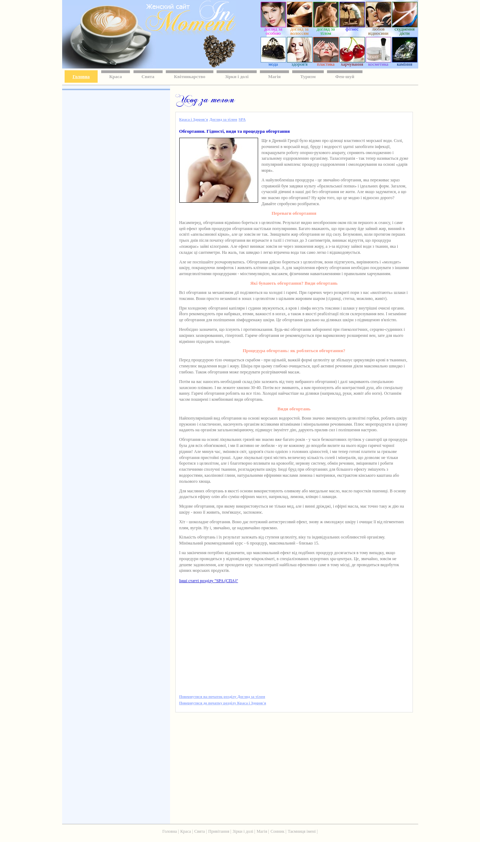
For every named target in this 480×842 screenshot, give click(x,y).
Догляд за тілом (223, 119)
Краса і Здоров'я (193, 119)
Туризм (308, 76)
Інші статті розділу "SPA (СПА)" (208, 580)
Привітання (218, 831)
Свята (148, 76)
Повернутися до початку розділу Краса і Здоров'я (222, 703)
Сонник (277, 831)
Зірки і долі (237, 76)
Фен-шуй (344, 76)
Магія (274, 76)
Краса (115, 76)
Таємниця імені (302, 831)
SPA (242, 119)
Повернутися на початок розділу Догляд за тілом (222, 696)
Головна (81, 76)
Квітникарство (189, 76)
